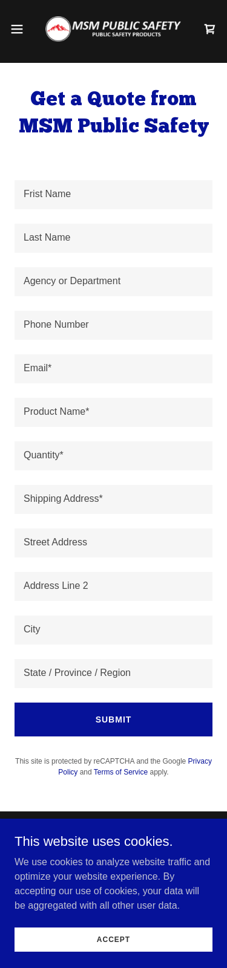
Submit (114, 719)
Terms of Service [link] (121, 772)
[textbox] (113, 194)
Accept (113, 939)
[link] (113, 29)
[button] (21, 29)
